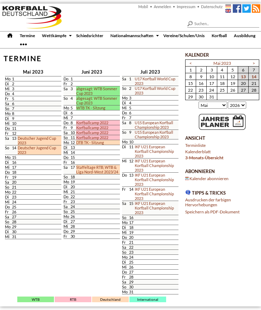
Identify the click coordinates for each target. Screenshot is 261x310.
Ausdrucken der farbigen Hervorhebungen (208, 202)
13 (243, 76)
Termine (27, 35)
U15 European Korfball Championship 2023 (154, 125)
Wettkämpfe (54, 35)
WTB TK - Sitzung (90, 107)
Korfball (219, 35)
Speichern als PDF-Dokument (212, 211)
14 (253, 76)
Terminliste (195, 145)
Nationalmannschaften (131, 35)
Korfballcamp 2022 (92, 122)
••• (23, 43)
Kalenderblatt (198, 151)
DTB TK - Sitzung (90, 142)
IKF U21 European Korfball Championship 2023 (154, 151)
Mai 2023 (222, 63)
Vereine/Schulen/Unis (184, 35)
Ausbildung (244, 35)
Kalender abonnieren (209, 178)
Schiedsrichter (89, 35)
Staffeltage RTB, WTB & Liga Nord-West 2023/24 (97, 169)
